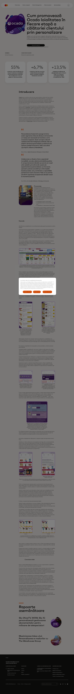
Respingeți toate (37, 291)
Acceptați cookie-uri (27, 291)
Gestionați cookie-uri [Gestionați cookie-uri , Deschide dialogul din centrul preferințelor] (47, 291)
